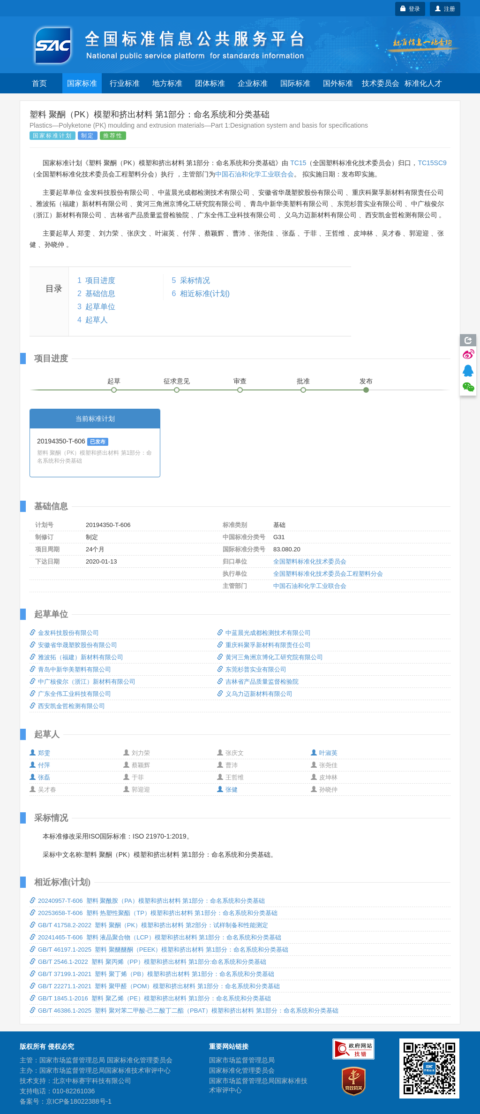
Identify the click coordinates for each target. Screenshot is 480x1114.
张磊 (40, 777)
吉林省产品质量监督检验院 (258, 681)
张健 (227, 789)
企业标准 (253, 83)
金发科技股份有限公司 (64, 632)
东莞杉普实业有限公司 (251, 669)
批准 (303, 381)
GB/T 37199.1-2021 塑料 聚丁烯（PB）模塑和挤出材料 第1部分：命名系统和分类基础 (152, 973)
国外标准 (338, 83)
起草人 (96, 320)
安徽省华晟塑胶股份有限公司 (73, 645)
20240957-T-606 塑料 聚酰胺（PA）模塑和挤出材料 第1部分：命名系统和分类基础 (147, 900)
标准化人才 (423, 83)
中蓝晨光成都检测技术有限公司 (264, 632)
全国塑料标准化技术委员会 (309, 561)
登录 (410, 9)
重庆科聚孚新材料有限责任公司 (264, 645)
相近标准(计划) (205, 294)
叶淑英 (324, 752)
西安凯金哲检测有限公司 (67, 706)
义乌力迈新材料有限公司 (254, 693)
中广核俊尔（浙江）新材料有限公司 (82, 681)
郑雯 (40, 752)
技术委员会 (380, 83)
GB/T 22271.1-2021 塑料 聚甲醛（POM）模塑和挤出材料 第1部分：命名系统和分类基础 (155, 986)
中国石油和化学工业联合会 (254, 174)
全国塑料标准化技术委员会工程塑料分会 (328, 573)
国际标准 (295, 83)
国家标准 (82, 83)
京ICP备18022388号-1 (79, 1101)
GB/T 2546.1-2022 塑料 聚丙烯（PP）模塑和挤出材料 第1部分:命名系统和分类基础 (148, 961)
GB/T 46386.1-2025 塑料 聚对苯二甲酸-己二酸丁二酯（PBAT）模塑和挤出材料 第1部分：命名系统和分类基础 (184, 1010)
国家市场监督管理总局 (242, 1060)
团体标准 (210, 83)
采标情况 (195, 280)
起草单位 (100, 307)
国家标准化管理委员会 (242, 1070)
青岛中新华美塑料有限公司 (70, 669)
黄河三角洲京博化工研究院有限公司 (270, 657)
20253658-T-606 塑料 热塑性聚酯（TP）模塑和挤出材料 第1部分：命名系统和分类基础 (154, 912)
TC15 (298, 163)
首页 (39, 83)
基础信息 (100, 294)
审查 (240, 381)
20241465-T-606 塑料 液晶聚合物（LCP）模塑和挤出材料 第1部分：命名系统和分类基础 (155, 937)
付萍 (40, 765)
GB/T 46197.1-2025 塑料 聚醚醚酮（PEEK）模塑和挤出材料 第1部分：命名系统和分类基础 (159, 949)
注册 (445, 9)
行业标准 (125, 83)
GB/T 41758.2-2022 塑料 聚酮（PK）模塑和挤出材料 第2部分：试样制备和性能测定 (149, 925)
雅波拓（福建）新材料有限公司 (76, 657)
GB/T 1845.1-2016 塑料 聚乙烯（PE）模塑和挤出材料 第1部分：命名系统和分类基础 (150, 998)
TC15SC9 (432, 163)
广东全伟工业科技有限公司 (70, 693)
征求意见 (177, 381)
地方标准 (167, 83)
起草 (113, 381)
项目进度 (100, 280)
